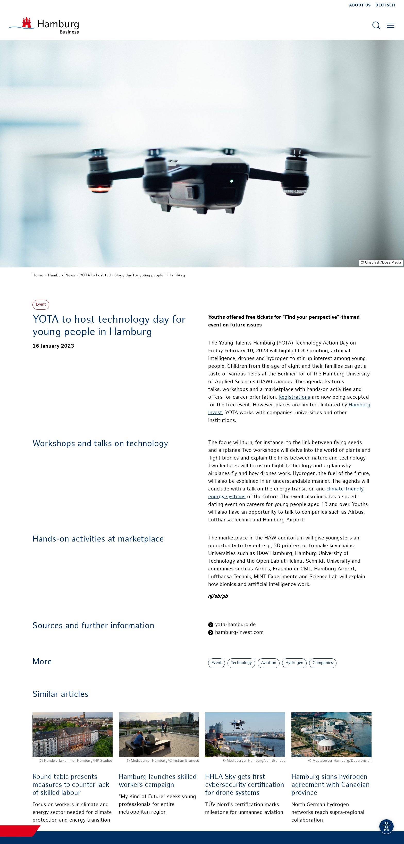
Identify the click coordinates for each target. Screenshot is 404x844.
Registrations (294, 397)
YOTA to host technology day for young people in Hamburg (132, 275)
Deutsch (385, 5)
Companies (323, 663)
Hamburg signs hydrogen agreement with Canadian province (330, 785)
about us (360, 5)
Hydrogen (294, 663)
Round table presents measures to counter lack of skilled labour (70, 785)
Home (37, 275)
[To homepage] (44, 25)
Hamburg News (61, 275)
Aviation (268, 663)
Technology (241, 663)
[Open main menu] (390, 25)
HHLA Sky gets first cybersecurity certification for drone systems (244, 785)
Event (41, 305)
